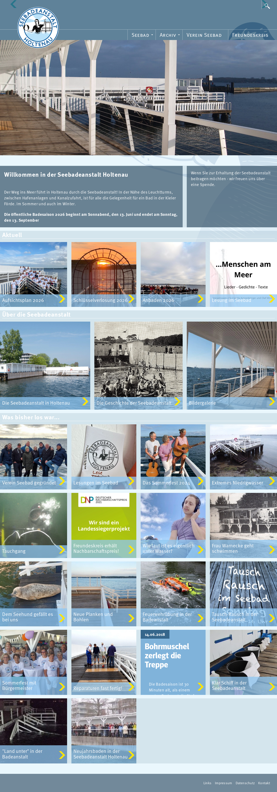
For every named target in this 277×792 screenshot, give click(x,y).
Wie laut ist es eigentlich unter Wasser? (169, 548)
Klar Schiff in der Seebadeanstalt (229, 685)
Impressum (223, 783)
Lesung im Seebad (231, 300)
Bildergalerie (202, 403)
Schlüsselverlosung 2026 (100, 300)
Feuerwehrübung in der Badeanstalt (167, 616)
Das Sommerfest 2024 (166, 482)
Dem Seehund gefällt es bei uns (27, 616)
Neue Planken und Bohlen (93, 616)
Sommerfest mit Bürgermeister (19, 685)
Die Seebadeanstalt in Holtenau (36, 403)
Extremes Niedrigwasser (237, 482)
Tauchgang (14, 551)
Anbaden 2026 (158, 300)
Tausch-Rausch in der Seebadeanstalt (235, 616)
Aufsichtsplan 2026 (23, 300)
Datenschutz (245, 783)
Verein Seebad (204, 34)
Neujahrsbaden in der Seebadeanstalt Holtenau (100, 753)
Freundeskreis (250, 34)
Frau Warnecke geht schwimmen (233, 548)
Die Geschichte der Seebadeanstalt (134, 403)
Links (207, 783)
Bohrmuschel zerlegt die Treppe (167, 656)
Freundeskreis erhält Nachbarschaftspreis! (96, 548)
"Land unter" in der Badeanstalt (22, 753)
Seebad (143, 35)
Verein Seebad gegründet (29, 482)
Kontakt (264, 783)
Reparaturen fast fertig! (97, 688)
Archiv (170, 35)
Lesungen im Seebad (95, 482)
